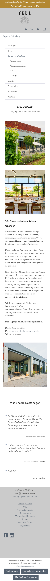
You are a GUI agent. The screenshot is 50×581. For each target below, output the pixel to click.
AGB (25, 507)
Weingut (11, 46)
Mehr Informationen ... (25, 566)
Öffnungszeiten (25, 504)
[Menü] (6, 29)
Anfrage (13, 76)
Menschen (12, 91)
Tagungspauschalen (18, 66)
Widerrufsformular (25, 510)
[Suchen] (26, 29)
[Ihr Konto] (38, 29)
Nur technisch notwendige (34, 571)
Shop (10, 51)
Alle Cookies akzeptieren (26, 577)
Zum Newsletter (25, 522)
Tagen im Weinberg (17, 56)
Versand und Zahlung (25, 516)
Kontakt (11, 97)
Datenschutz (25, 513)
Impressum (25, 525)
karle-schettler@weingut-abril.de (24, 331)
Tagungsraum (15, 61)
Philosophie (13, 86)
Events (11, 81)
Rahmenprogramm (17, 71)
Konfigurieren (12, 571)
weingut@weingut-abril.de (25, 496)
